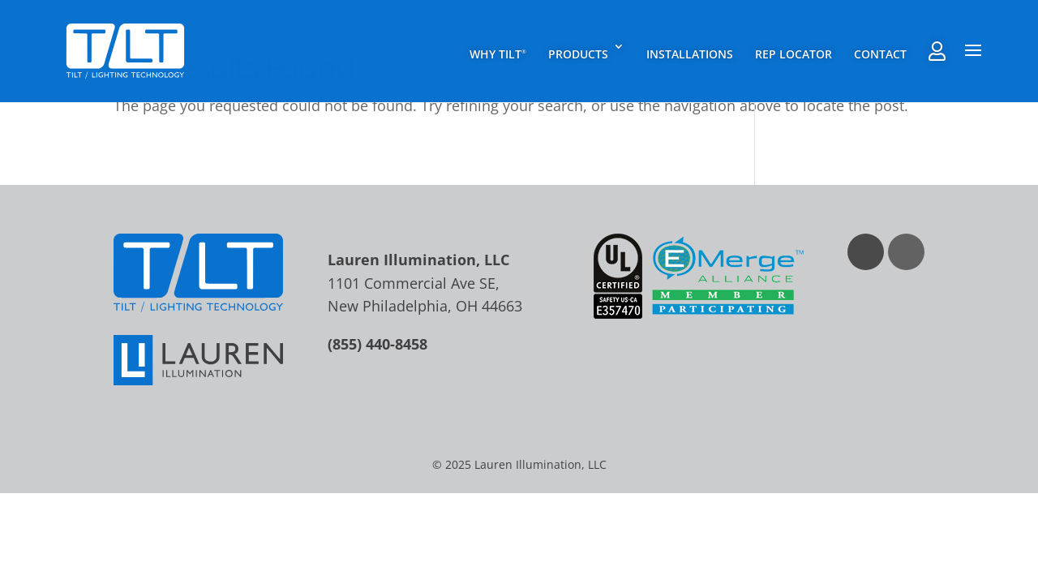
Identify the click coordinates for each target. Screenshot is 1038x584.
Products (578, 54)
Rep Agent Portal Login (937, 51)
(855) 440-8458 (377, 344)
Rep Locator (793, 54)
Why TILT (498, 54)
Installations (689, 54)
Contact (880, 54)
